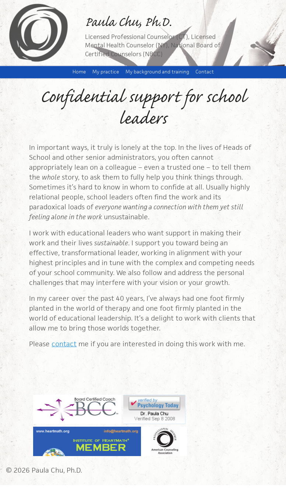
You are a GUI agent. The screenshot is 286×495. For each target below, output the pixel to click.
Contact (204, 72)
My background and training (157, 72)
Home (79, 72)
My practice (105, 72)
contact (64, 343)
